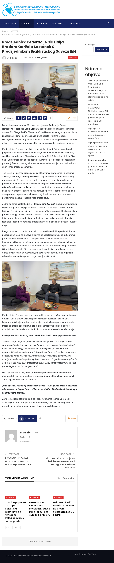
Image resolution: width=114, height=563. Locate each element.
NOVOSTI (26, 23)
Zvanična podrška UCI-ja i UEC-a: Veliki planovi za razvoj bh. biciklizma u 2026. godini (98, 166)
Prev (9, 527)
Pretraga (90, 44)
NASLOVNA (10, 23)
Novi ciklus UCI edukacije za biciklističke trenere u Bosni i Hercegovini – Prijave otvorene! (58, 463)
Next (16, 527)
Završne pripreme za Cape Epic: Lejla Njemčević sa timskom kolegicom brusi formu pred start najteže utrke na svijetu (98, 90)
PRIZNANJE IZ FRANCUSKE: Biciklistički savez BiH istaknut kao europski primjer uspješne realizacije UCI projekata (98, 114)
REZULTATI (75, 23)
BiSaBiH (41, 23)
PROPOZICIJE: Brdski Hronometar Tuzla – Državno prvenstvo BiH (18, 461)
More (88, 23)
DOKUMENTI (58, 23)
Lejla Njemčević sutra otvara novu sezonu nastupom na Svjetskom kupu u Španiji (98, 149)
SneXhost (92, 554)
